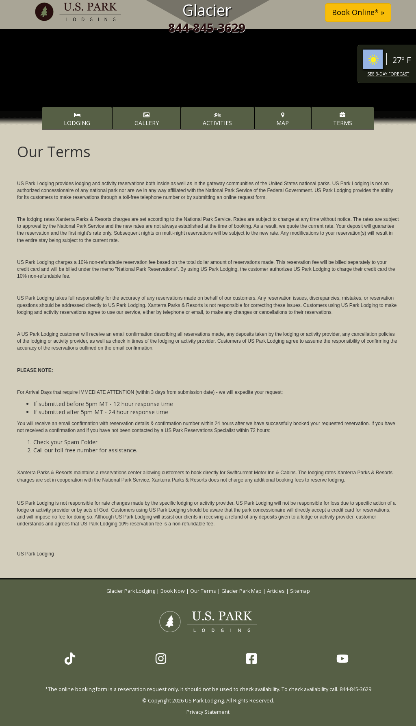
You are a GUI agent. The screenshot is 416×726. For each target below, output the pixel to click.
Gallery (146, 119)
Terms (342, 119)
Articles (276, 591)
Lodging (77, 119)
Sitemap (300, 591)
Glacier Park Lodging (131, 591)
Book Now (172, 591)
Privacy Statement (208, 712)
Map (282, 119)
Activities (217, 119)
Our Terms (203, 591)
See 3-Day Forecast (388, 74)
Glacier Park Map (241, 591)
